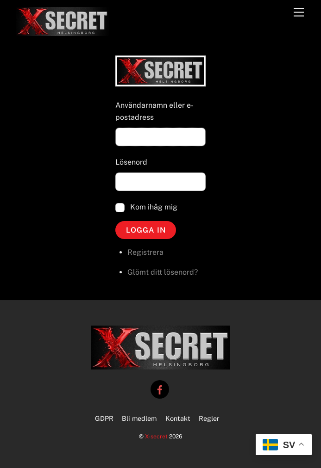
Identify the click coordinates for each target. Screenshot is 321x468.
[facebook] (160, 389)
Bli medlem (139, 418)
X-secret (156, 436)
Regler (209, 418)
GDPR (104, 418)
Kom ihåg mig (153, 207)
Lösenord (131, 162)
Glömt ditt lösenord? (162, 272)
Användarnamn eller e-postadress (154, 111)
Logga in (146, 230)
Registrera (145, 252)
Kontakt (177, 418)
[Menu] (299, 13)
